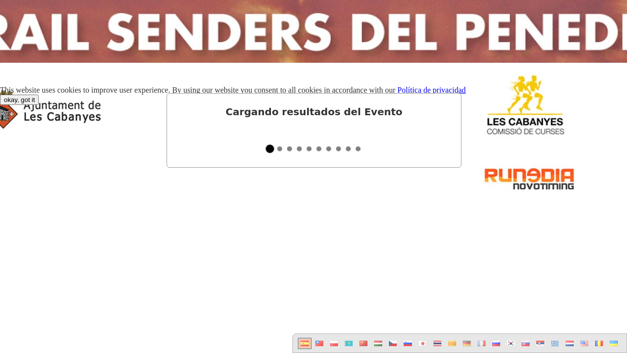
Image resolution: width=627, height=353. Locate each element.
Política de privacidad (431, 90)
